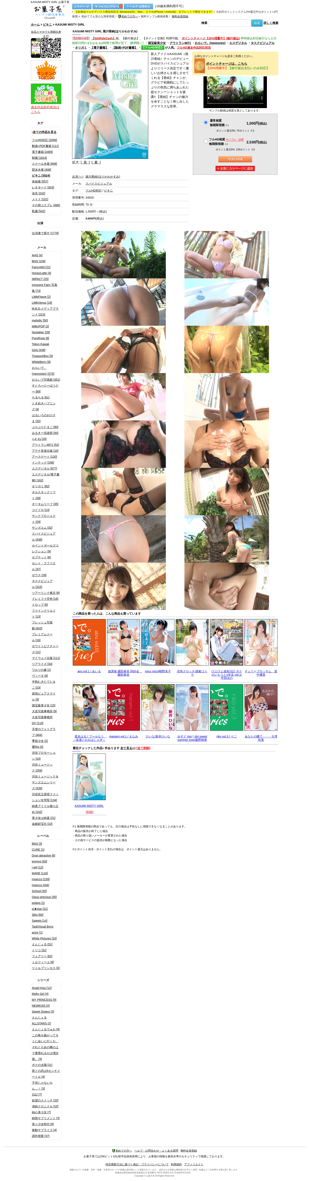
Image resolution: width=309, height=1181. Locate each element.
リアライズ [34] (42, 664)
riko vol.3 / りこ (227, 736)
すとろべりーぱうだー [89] (45, 388)
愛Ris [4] (37, 746)
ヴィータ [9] (40, 675)
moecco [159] (41, 879)
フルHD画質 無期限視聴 (226, 142)
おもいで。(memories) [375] (43, 370)
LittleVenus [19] (42, 302)
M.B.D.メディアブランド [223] (45, 311)
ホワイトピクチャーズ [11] (45, 649)
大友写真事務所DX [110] (42, 720)
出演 (77, 176)
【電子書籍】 (99, 47)
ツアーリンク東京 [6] (46, 593)
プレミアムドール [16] (42, 637)
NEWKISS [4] (41, 1005)
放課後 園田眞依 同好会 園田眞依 (125, 673)
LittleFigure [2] (41, 296)
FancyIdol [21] (41, 267)
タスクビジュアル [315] (42, 584)
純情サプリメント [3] (46, 1118)
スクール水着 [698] (44, 163)
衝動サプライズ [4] (44, 1130)
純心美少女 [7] (41, 1112)
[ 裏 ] (96, 162)
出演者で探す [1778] (45, 233)
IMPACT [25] (40, 279)
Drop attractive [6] (43, 855)
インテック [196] (43, 462)
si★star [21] (40, 908)
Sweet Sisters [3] (43, 1011)
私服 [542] (38, 211)
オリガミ (81, 47)
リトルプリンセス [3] (46, 968)
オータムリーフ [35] (45, 504)
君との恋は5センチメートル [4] (46, 1073)
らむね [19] (39, 439)
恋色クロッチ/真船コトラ (192, 673)
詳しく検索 (271, 23)
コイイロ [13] (40, 510)
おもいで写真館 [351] (46, 379)
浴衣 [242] (38, 193)
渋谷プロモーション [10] (44, 755)
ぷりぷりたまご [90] (45, 427)
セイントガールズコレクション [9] (45, 548)
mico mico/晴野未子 (158, 671)
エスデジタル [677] (44, 468)
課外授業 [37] (40, 1136)
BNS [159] (38, 261)
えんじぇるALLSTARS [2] (41, 1020)
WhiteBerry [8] (41, 362)
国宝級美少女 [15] (43, 705)
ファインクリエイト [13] (44, 613)
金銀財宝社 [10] (42, 823)
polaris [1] (38, 903)
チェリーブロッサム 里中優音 (261, 673)
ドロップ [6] (40, 604)
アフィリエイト (193, 1164)
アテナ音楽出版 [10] (45, 450)
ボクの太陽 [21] (42, 1065)
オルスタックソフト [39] (44, 495)
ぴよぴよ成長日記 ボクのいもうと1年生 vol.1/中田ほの (226, 675)
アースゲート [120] (44, 456)
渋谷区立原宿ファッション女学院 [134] (45, 797)
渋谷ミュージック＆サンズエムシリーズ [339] (45, 782)
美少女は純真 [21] (43, 818)
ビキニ (47, 24)
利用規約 (176, 1164)
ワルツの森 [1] (41, 670)
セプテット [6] (41, 557)
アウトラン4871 (180, 43)
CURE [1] (38, 849)
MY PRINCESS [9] (44, 999)
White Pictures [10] (44, 938)
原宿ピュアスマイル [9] (44, 696)
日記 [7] (37, 1094)
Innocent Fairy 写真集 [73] (45, 288)
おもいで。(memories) (210, 43)
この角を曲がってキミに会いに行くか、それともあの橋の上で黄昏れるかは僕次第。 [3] (45, 1047)
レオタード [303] (43, 187)
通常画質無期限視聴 (219, 123)
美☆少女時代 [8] (43, 1124)
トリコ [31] (39, 950)
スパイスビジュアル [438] (44, 536)
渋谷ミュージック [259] (42, 767)
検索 (204, 23)
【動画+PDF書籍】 (124, 47)
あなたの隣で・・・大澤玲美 (261, 738)
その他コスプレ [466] (46, 205)
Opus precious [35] (44, 897)
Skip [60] (37, 914)
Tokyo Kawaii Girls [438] (40, 347)
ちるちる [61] (40, 397)
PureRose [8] (40, 338)
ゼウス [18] (39, 575)
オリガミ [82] (40, 486)
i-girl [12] (37, 867)
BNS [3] (37, 843)
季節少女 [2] (40, 741)
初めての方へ (128, 16)
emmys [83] (39, 861)
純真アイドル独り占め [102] (45, 809)
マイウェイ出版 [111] (46, 658)
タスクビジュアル (263, 43)
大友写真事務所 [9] (44, 711)
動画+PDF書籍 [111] (45, 146)
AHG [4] (37, 255)
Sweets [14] (39, 920)
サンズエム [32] (42, 527)
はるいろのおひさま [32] (44, 418)
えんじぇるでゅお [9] (46, 1029)
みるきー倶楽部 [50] (45, 433)
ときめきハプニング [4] (44, 406)
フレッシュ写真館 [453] (42, 625)
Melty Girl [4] (40, 994)
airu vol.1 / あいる (89, 671)
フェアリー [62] (42, 956)
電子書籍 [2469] (42, 152)
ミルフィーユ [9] (43, 962)
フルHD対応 (93, 190)
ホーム (35, 24)
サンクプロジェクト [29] (44, 518)
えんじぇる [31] (42, 944)
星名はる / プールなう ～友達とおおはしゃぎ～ (90, 738)
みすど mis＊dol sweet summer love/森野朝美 (192, 738)
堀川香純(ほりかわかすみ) (102, 176)
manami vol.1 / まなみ (123, 736)
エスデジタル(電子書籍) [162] (46, 477)
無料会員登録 (180, 16)
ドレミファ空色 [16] (45, 598)
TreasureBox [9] (42, 356)
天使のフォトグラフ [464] (44, 732)
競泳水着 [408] (41, 169)
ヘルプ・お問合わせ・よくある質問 (156, 1150)
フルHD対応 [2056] (44, 140)
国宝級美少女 (157, 43)
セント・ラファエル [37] (44, 566)
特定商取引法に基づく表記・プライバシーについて (137, 1164)
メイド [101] (40, 199)
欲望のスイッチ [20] (45, 1100)
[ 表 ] (85, 162)
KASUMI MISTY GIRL (89, 805)
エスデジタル (238, 43)
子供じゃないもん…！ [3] (42, 1085)
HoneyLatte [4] (41, 273)
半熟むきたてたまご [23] (44, 684)
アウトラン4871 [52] (45, 444)
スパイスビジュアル (98, 183)
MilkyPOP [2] (40, 326)
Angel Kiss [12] (42, 988)
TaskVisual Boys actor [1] (43, 929)
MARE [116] (40, 873)
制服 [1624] (39, 157)
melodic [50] (40, 320)
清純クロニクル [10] (45, 1106)
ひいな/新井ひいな (158, 736)
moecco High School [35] (40, 888)
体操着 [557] (40, 181)
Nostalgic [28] (41, 332)
